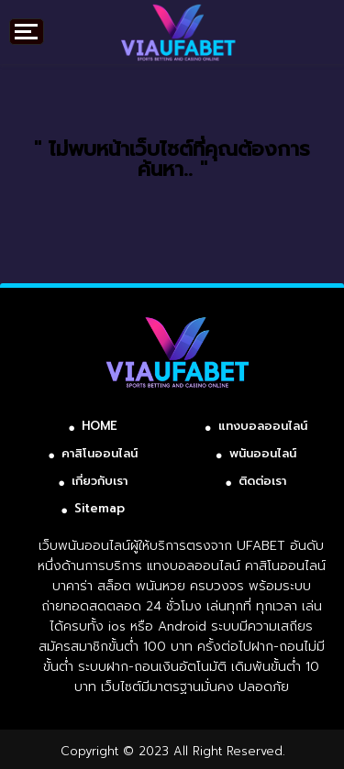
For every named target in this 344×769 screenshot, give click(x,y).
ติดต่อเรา (262, 480)
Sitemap (99, 508)
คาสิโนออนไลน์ (99, 453)
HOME (99, 425)
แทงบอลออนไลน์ (262, 425)
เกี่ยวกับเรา (100, 480)
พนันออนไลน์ (262, 453)
